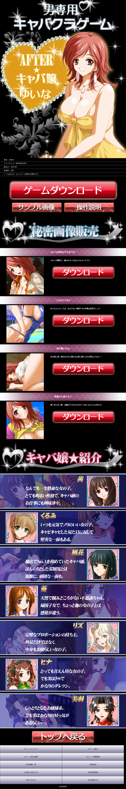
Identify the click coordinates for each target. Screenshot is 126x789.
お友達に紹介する (31, 772)
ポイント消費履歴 (93, 757)
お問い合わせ (31, 780)
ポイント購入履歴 (31, 757)
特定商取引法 (93, 780)
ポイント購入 (93, 749)
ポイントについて (31, 749)
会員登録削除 (93, 772)
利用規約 (93, 764)
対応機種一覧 (31, 764)
